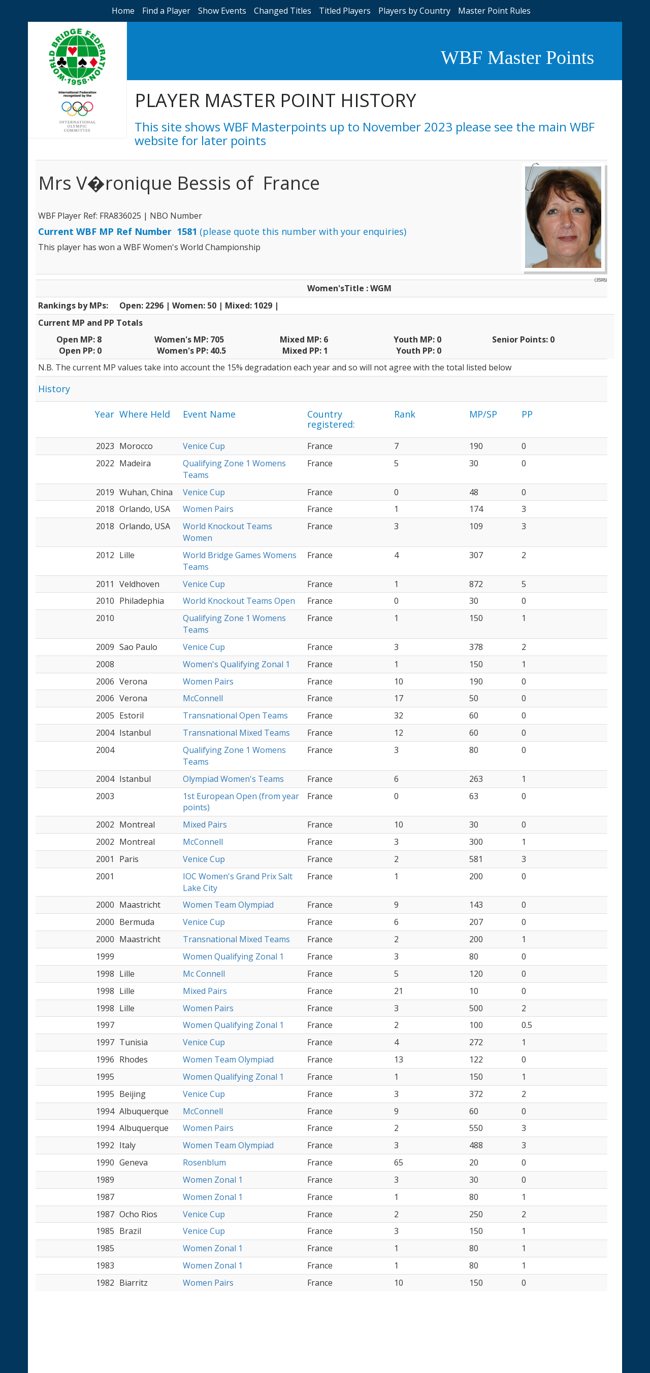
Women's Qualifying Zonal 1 (236, 664)
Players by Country (414, 10)
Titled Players (345, 10)
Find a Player (166, 10)
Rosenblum (204, 1162)
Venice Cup (204, 446)
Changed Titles (282, 10)
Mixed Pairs (205, 824)
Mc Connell (204, 973)
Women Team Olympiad (228, 904)
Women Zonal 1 (213, 1179)
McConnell (203, 698)
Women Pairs (208, 508)
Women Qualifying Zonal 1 (233, 956)
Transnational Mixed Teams (236, 732)
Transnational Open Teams (235, 715)
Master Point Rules (494, 10)
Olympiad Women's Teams (233, 778)
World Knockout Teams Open (239, 600)
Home (123, 10)
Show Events (222, 10)
